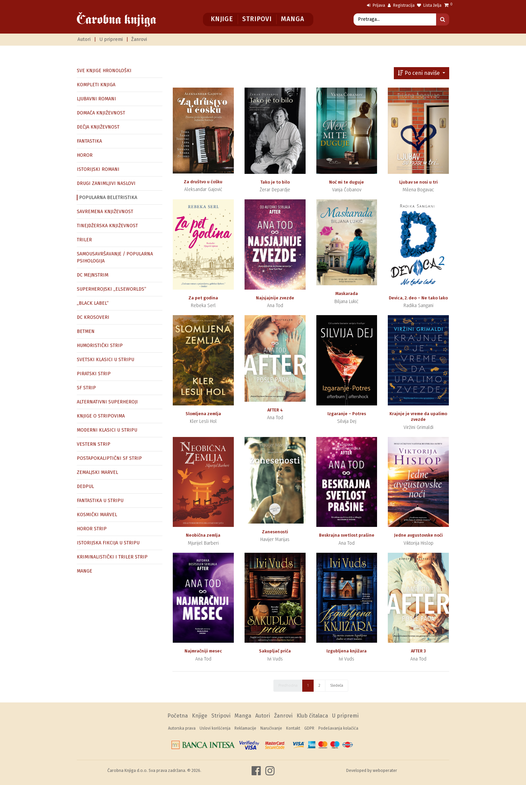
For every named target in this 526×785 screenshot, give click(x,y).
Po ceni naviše (419, 73)
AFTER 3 (418, 650)
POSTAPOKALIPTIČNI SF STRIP (109, 458)
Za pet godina (203, 297)
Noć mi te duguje (346, 182)
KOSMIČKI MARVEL (97, 515)
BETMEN (86, 331)
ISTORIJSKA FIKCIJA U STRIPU (108, 543)
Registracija (401, 5)
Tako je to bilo (275, 182)
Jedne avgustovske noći (418, 535)
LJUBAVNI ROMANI (96, 99)
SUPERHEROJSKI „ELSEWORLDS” (111, 289)
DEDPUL (85, 486)
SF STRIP (86, 388)
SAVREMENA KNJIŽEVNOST (105, 211)
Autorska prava (182, 728)
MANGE (84, 571)
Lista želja (429, 5)
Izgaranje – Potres (346, 413)
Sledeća (336, 685)
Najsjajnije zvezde (275, 297)
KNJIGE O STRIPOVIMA (101, 416)
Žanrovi (139, 39)
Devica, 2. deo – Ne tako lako (418, 297)
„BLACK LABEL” (93, 303)
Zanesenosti (275, 531)
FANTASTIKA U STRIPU (100, 500)
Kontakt (293, 728)
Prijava (376, 5)
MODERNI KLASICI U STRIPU (107, 430)
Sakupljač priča (275, 650)
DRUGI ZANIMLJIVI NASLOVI (106, 183)
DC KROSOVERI (93, 317)
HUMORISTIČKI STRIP (100, 345)
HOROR (85, 155)
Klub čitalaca (312, 716)
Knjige (222, 19)
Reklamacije (245, 728)
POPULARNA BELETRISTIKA (108, 197)
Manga (292, 19)
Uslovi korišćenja (215, 728)
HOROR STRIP (92, 529)
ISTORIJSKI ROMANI (98, 169)
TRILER (84, 240)
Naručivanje (271, 728)
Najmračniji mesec (203, 650)
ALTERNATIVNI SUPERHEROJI (107, 402)
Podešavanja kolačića (338, 728)
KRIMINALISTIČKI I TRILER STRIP (112, 557)
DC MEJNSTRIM (92, 275)
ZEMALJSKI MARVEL (97, 472)
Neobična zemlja (203, 535)
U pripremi (111, 39)
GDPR (309, 728)
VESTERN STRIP (93, 444)
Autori (84, 39)
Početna (177, 716)
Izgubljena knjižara (346, 650)
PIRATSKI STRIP (94, 374)
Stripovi (256, 19)
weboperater (385, 770)
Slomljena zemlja (203, 413)
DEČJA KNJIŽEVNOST (98, 127)
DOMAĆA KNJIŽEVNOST (101, 113)
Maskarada (346, 293)
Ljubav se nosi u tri (418, 182)
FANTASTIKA (89, 141)
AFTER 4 (275, 409)
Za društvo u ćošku (203, 181)
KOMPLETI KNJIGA (96, 85)
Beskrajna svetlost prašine (346, 535)
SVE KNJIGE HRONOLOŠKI (104, 70)
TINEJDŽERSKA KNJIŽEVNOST (107, 226)
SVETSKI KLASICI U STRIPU (105, 359)
